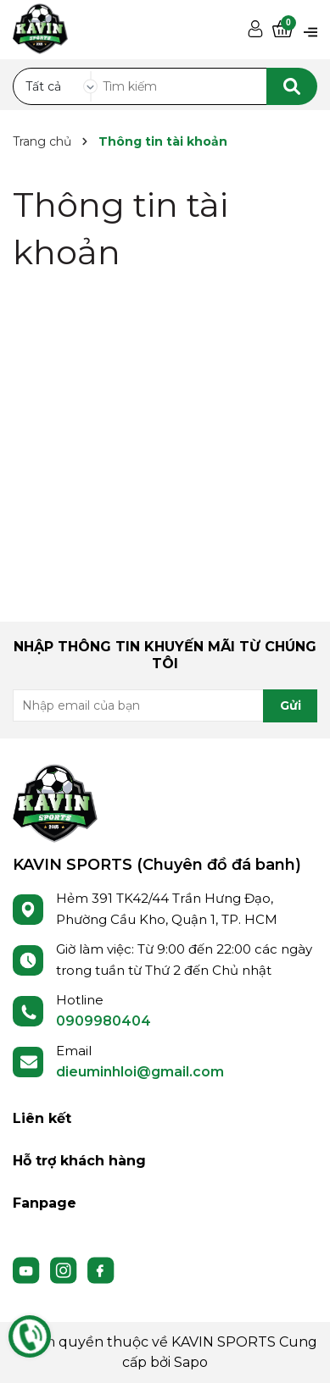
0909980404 (103, 1021)
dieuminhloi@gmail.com (140, 1072)
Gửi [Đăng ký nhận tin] (290, 705)
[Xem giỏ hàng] (282, 30)
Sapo (191, 1362)
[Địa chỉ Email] (165, 705)
